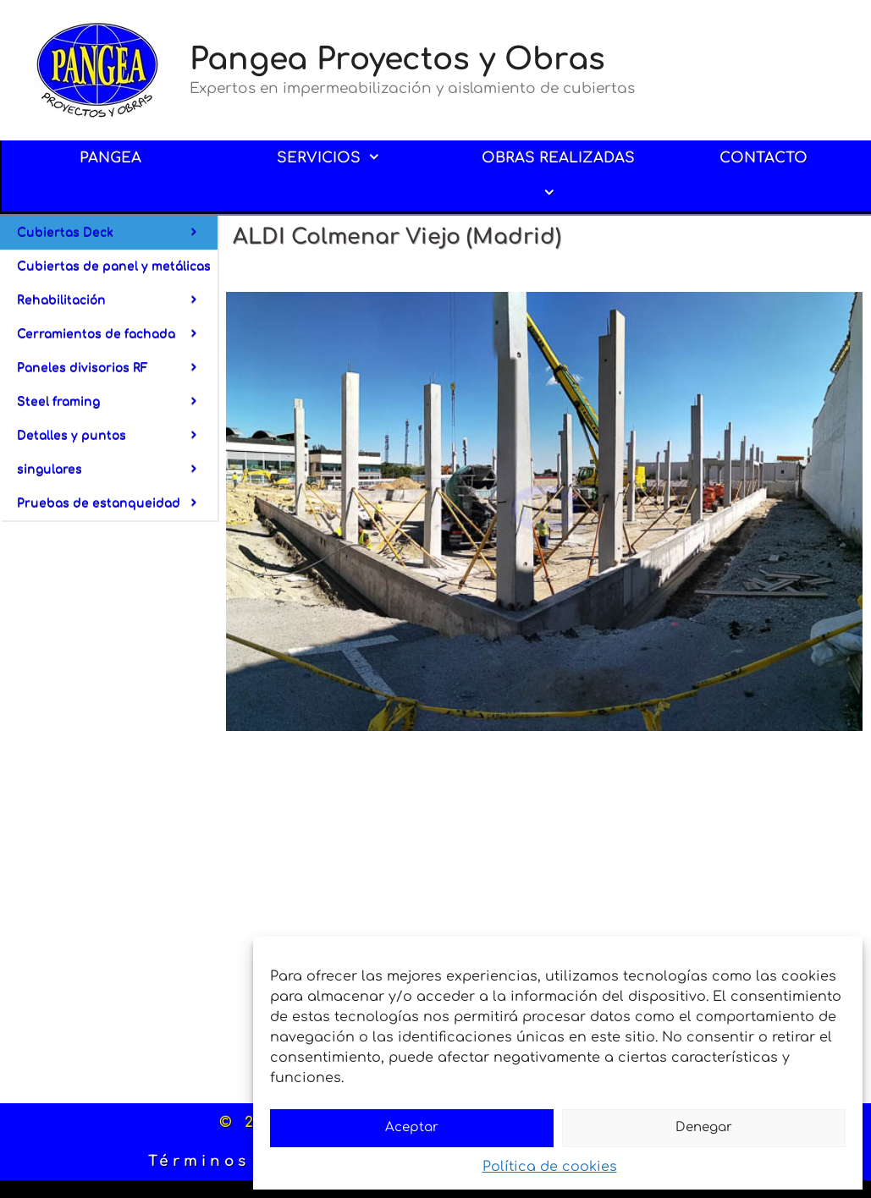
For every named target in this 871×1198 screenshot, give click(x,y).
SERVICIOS (341, 158)
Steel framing (117, 407)
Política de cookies (549, 1166)
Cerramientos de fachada (117, 339)
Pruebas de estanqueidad (117, 503)
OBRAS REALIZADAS (558, 181)
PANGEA (110, 158)
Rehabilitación (117, 305)
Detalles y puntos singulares (117, 457)
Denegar (703, 1127)
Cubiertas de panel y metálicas (117, 271)
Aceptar (411, 1127)
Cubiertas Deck (117, 233)
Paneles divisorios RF (117, 373)
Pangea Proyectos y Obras (397, 59)
